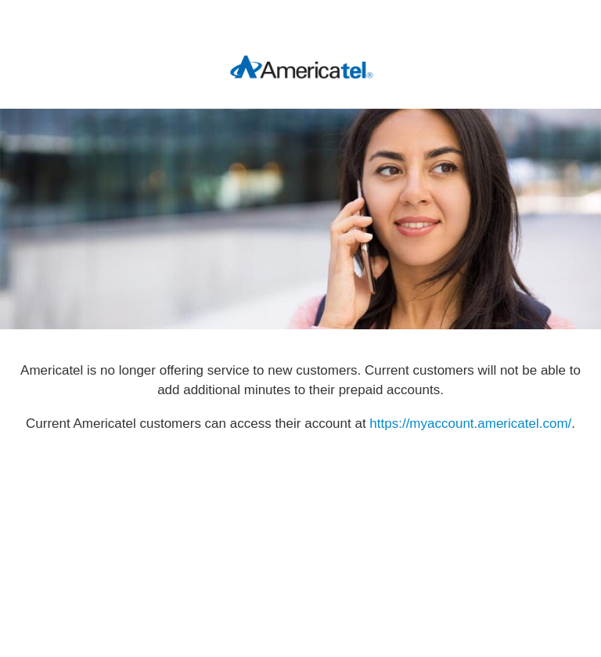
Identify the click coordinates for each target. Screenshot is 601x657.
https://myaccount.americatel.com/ (470, 423)
